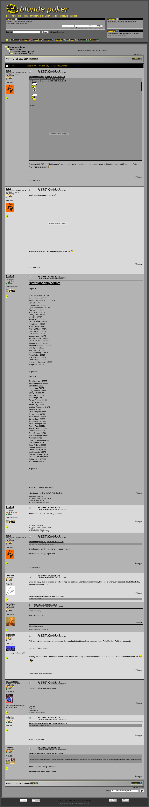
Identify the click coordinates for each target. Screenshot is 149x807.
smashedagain (12, 682)
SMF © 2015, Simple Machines (82, 800)
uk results (64, 16)
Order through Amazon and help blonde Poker (122, 21)
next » (141, 54)
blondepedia (23, 16)
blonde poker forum (16, 47)
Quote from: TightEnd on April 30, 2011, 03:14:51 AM (46, 753)
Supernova (10, 635)
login (23, 21)
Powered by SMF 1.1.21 (64, 800)
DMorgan (10, 575)
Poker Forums (16, 49)
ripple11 (9, 747)
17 (22, 59)
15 (17, 59)
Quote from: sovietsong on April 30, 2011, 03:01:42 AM (48, 81)
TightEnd (10, 276)
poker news (11, 16)
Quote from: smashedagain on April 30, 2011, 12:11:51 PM (48, 723)
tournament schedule (49, 16)
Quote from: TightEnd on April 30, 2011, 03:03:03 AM (46, 79)
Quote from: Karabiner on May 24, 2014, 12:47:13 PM (46, 596)
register (29, 21)
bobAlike (10, 717)
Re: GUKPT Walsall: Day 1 (49, 71)
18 (25, 59)
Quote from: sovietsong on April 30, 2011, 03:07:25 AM (47, 77)
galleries (73, 16)
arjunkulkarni (122, 35)
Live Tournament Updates (23, 51)
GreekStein (11, 604)
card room (34, 16)
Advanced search (57, 32)
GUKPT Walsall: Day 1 (23, 54)
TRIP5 (8, 71)
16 (20, 59)
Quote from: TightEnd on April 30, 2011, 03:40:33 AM (46, 542)
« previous (136, 54)
